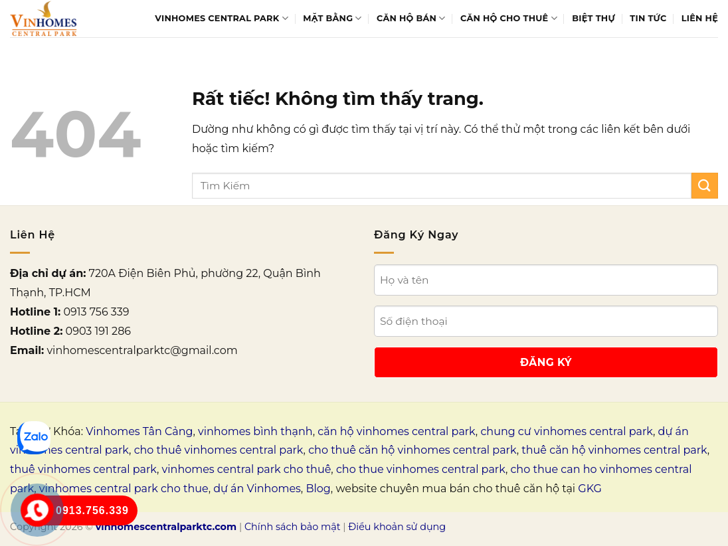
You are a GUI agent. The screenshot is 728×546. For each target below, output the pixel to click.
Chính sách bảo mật (292, 527)
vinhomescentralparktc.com (166, 527)
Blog (318, 488)
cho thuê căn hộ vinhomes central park (412, 450)
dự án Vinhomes (257, 488)
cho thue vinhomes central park (420, 469)
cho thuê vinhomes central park (219, 450)
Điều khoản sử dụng (397, 527)
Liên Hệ (700, 18)
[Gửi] (704, 186)
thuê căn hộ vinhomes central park (614, 450)
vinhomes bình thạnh (255, 431)
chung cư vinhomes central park (566, 431)
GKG (589, 488)
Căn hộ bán (411, 18)
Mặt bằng (332, 18)
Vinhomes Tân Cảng (139, 431)
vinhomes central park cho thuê (246, 469)
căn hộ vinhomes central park (397, 431)
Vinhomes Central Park (221, 18)
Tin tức (648, 18)
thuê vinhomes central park (83, 469)
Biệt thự (593, 18)
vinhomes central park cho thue (124, 488)
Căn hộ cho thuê (508, 18)
